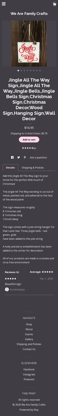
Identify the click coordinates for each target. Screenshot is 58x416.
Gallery (29, 339)
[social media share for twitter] (19, 157)
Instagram (29, 374)
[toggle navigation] (4, 3)
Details (10, 167)
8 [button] (40, 70)
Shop (29, 324)
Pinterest (29, 379)
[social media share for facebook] (12, 157)
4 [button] (27, 70)
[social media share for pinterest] (25, 157)
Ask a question (38, 157)
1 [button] (18, 70)
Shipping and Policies (29, 344)
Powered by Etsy (29, 409)
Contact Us (29, 349)
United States (32, 133)
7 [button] (37, 70)
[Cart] (54, 4)
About (29, 329)
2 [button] (21, 70)
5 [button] (30, 70)
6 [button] (33, 70)
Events (29, 334)
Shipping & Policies (33, 167)
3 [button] (24, 70)
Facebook (29, 369)
